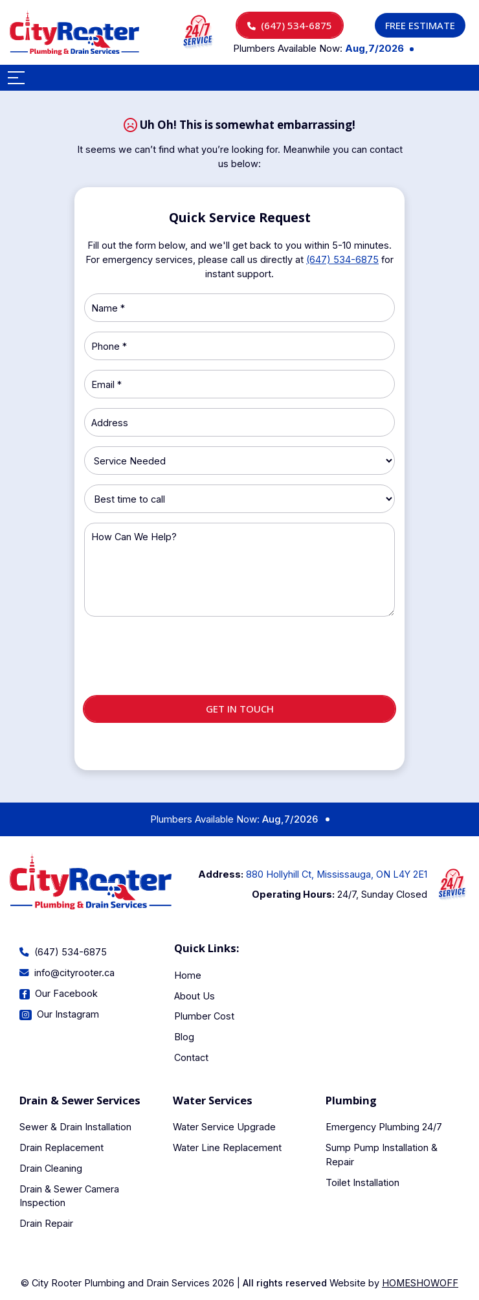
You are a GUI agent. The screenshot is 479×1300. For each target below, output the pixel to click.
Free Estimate (420, 25)
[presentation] (239, 661)
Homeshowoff (420, 1282)
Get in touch (240, 708)
